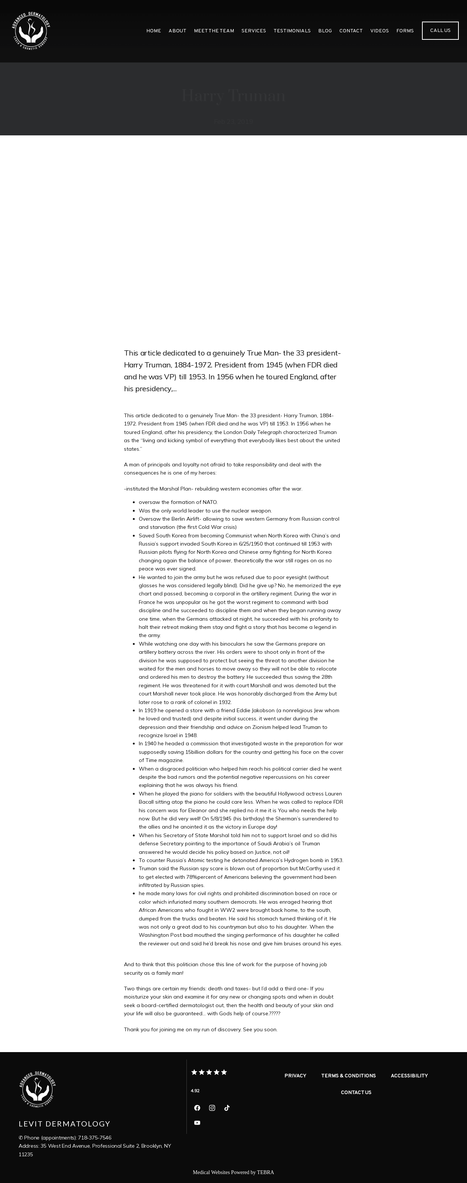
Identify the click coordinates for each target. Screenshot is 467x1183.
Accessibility (409, 1076)
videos (379, 31)
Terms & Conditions (348, 1076)
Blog (325, 31)
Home (153, 31)
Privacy (295, 1076)
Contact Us (356, 1093)
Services (254, 31)
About (177, 31)
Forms (405, 31)
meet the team (214, 31)
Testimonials (292, 31)
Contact (351, 31)
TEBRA (265, 1172)
